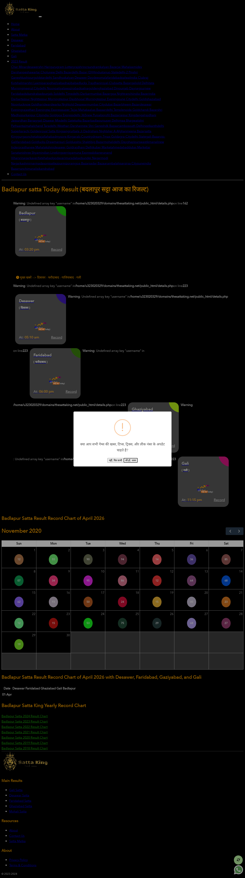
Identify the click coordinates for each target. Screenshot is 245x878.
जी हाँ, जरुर (130, 460)
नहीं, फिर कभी (115, 460)
